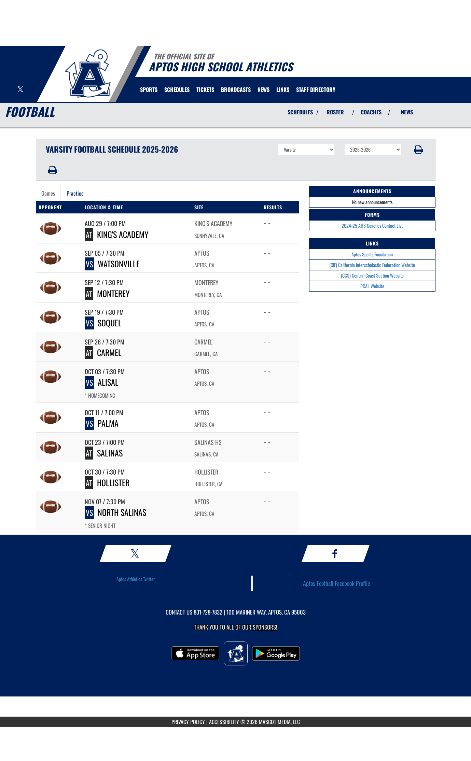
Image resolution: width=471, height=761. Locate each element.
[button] (418, 149)
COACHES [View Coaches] (371, 112)
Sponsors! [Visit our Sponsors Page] (265, 627)
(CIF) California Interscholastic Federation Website (372, 264)
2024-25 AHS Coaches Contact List (372, 225)
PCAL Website (372, 286)
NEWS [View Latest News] (407, 112)
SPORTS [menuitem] (148, 89)
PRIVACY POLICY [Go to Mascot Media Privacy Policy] (188, 722)
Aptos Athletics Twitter (135, 578)
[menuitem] (177, 89)
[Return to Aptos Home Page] (87, 73)
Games (48, 193)
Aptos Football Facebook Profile (336, 583)
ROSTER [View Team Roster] (335, 112)
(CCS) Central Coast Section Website (372, 275)
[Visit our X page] (20, 90)
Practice (75, 193)
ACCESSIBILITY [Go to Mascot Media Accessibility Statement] (224, 722)
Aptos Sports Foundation (372, 254)
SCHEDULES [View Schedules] (300, 112)
